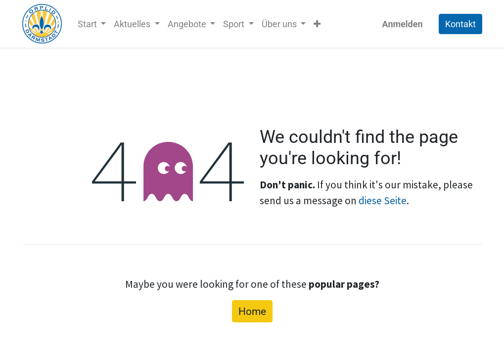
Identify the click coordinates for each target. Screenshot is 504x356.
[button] (317, 24)
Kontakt (460, 24)
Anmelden (402, 24)
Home (252, 311)
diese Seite (383, 200)
